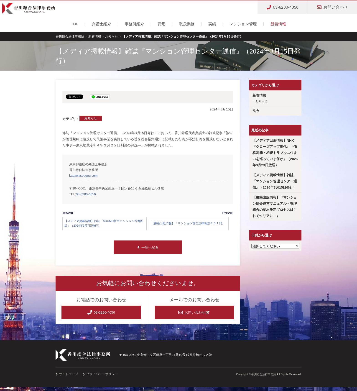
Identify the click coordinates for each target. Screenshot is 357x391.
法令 (255, 111)
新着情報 (278, 24)
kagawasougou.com (83, 175)
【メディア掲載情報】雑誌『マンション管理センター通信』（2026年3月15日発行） (274, 181)
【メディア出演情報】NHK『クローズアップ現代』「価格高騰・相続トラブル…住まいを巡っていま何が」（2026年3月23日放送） (275, 152)
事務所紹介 (134, 24)
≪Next (67, 213)
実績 (212, 24)
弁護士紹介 (101, 24)
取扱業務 (187, 24)
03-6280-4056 (86, 194)
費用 (162, 24)
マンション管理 (243, 24)
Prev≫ (227, 213)
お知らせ (90, 118)
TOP (74, 24)
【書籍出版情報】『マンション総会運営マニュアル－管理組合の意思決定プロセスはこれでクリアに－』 (274, 206)
